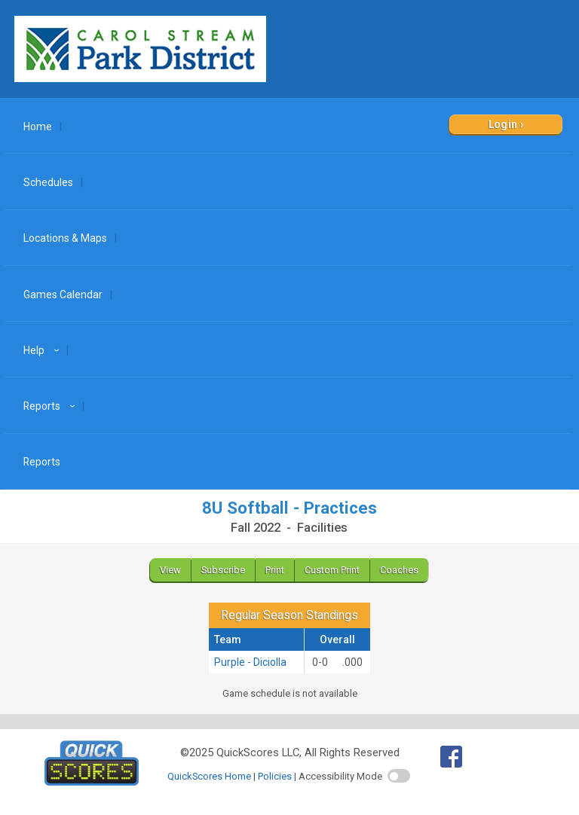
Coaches (399, 569)
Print (274, 569)
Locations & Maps (65, 238)
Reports (51, 406)
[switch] (399, 776)
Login (503, 124)
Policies (275, 776)
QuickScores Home (209, 776)
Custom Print (332, 569)
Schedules (48, 182)
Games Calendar (63, 294)
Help (43, 350)
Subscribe (223, 569)
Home (37, 127)
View (170, 569)
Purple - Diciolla (250, 662)
